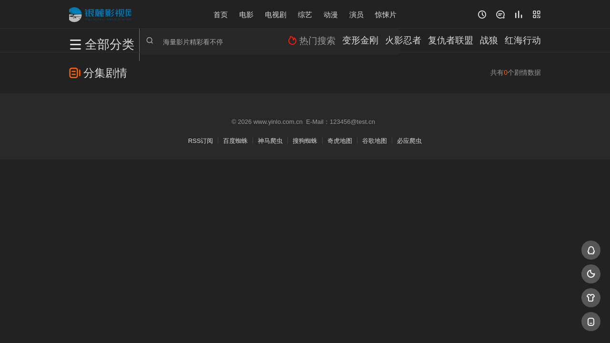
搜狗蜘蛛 (305, 140)
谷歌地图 (374, 140)
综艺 (305, 14)
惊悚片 (385, 14)
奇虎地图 (339, 140)
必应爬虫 (409, 140)
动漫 (331, 14)
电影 (246, 14)
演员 (356, 14)
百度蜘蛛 (235, 140)
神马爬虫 (270, 140)
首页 (221, 14)
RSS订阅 (201, 140)
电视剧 (275, 14)
